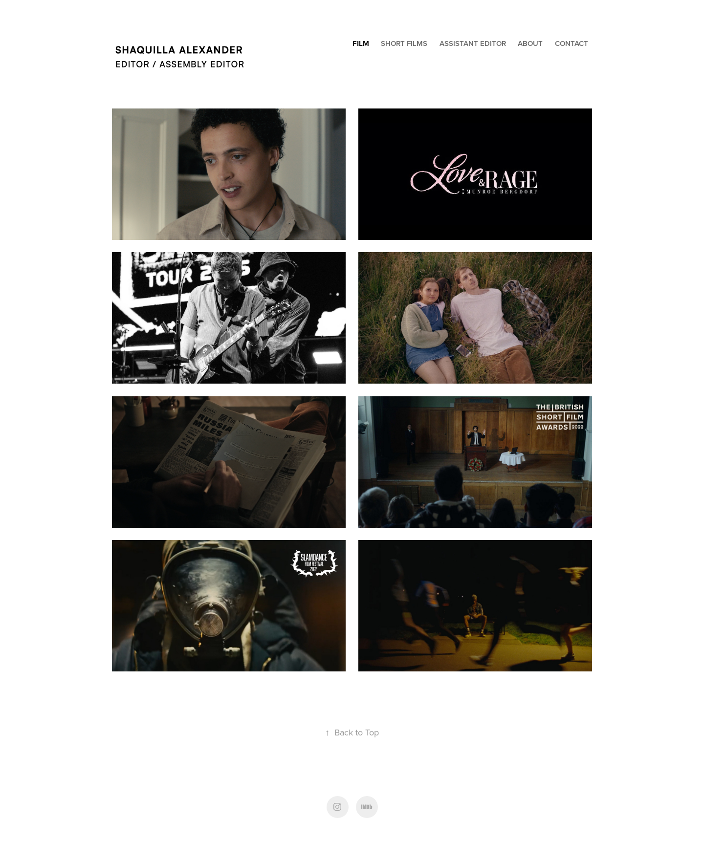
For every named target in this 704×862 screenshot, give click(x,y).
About (530, 43)
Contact (571, 43)
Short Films (404, 43)
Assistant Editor (473, 43)
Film (360, 43)
